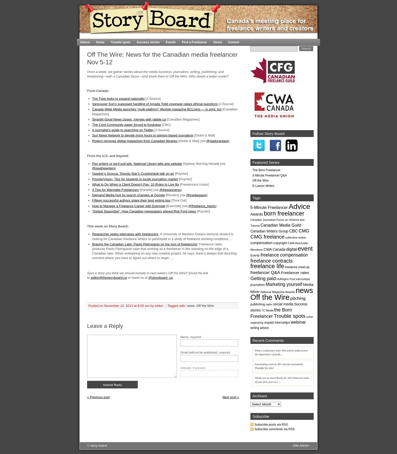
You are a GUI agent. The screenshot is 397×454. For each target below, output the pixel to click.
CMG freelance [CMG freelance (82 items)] (267, 237)
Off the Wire (205, 306)
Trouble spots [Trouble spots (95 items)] (289, 316)
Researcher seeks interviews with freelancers (125, 234)
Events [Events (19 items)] (255, 255)
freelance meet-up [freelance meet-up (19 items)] (297, 267)
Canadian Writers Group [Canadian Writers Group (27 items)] (269, 231)
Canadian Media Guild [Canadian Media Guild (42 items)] (281, 225)
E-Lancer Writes (263, 186)
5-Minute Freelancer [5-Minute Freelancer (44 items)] (269, 207)
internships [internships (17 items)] (303, 279)
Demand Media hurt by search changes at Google (128, 195)
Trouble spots (121, 42)
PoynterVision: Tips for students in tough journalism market (135, 179)
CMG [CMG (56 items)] (304, 230)
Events (171, 42)
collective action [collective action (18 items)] (295, 237)
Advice (85, 42)
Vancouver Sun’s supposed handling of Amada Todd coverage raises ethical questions (155, 104)
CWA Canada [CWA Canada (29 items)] (274, 249)
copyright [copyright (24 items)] (280, 243)
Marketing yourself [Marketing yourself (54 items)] (284, 284)
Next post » (230, 397)
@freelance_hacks (202, 206)
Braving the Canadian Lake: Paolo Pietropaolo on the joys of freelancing (144, 244)
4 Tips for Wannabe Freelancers (115, 190)
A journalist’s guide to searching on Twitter (122, 130)
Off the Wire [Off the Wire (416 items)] (270, 297)
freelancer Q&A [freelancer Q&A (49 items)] (265, 272)
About (217, 42)
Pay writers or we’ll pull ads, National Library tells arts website (137, 164)
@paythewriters (103, 168)
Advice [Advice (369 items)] (299, 206)
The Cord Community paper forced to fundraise (126, 125)
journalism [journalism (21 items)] (257, 285)
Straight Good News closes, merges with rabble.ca (129, 119)
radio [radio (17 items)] (269, 304)
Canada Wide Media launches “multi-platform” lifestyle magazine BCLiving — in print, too (157, 109)
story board (98, 445)
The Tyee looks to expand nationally (118, 99)
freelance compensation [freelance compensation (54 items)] (284, 255)
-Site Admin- (301, 445)
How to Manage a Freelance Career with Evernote (128, 206)
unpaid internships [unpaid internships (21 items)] (277, 322)
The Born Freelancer (266, 170)
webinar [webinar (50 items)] (298, 322)
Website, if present (193, 367)
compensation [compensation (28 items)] (261, 243)
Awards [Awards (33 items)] (256, 214)
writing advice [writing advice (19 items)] (259, 328)
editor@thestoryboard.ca (109, 278)
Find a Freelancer (194, 42)
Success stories (148, 42)
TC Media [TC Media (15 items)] (267, 310)
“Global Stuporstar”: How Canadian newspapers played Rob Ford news (144, 211)
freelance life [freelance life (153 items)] (267, 266)
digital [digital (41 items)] (291, 249)
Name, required (191, 337)
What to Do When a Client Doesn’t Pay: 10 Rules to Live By (135, 184)
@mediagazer (196, 195)
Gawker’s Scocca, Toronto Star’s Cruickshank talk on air (133, 173)
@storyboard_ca (160, 278)
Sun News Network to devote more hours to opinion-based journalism (142, 135)
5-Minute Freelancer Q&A (269, 175)
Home (305, 36)
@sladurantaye (217, 141)
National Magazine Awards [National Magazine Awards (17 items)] (278, 291)
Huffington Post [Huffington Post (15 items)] (285, 279)
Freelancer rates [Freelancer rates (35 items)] (295, 272)
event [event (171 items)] (305, 248)
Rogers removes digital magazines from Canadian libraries (134, 141)
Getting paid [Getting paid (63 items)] (263, 278)
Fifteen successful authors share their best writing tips (131, 200)
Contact (233, 42)
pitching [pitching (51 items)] (298, 298)
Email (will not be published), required (205, 352)
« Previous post (98, 397)
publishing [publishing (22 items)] (257, 304)
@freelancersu (170, 190)
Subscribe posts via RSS (271, 424)
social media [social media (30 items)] (283, 304)
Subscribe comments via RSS (274, 429)
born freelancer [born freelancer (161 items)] (284, 213)
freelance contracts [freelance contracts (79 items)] (271, 261)
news (190, 306)
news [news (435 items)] (304, 290)
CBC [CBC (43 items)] (293, 231)
